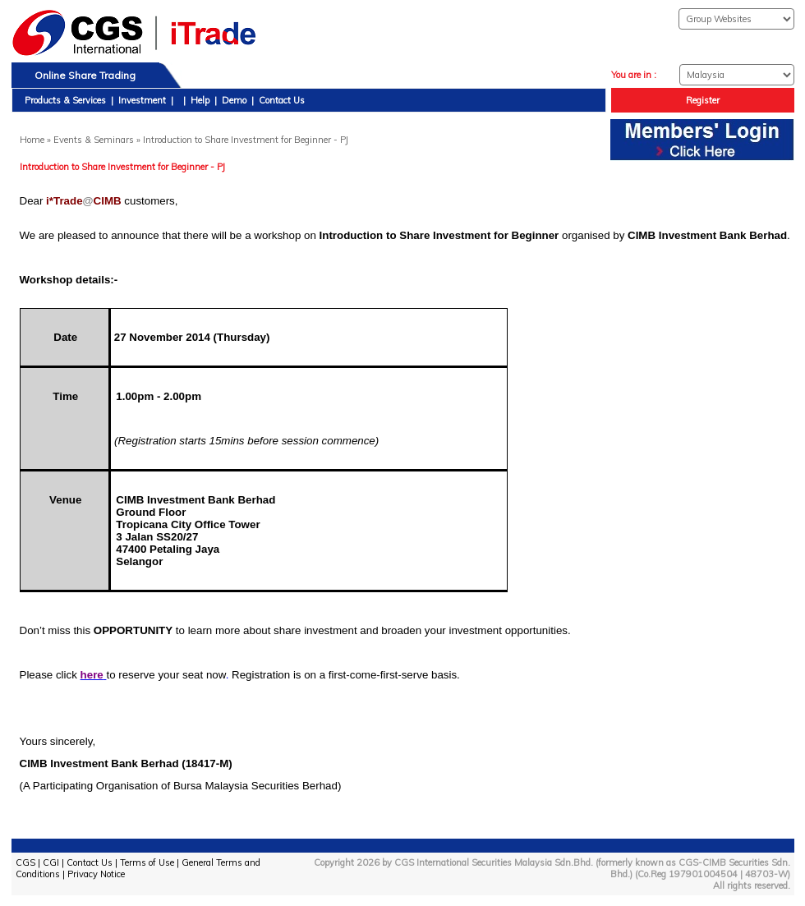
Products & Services (65, 100)
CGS (25, 862)
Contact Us (282, 100)
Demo (234, 100)
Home (32, 139)
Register (703, 100)
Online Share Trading (85, 75)
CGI (51, 862)
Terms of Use (147, 862)
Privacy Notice (96, 874)
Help (200, 100)
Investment (142, 100)
